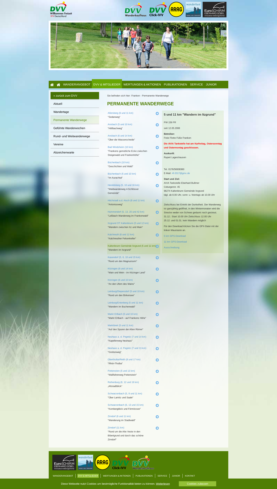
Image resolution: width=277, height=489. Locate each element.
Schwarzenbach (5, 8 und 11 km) (125, 393)
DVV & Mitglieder (107, 84)
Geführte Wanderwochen (69, 128)
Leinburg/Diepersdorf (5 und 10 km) (126, 291)
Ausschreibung (171, 247)
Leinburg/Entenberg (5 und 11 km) (125, 302)
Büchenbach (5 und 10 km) (122, 173)
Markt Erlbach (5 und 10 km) (123, 314)
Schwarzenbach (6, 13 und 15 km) (125, 405)
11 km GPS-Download (175, 241)
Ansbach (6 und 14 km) (120, 135)
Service (196, 84)
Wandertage (61, 111)
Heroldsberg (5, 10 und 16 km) (123, 185)
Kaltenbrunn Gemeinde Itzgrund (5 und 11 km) (132, 245)
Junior (211, 84)
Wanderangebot (76, 84)
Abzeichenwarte (63, 152)
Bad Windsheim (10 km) (120, 147)
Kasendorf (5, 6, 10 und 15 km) (124, 257)
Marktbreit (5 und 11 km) (120, 325)
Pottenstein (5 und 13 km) (121, 370)
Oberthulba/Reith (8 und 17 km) (124, 359)
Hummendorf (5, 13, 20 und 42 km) (126, 211)
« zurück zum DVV (65, 95)
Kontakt (190, 476)
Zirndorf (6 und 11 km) (119, 416)
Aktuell (57, 103)
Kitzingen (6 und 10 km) (120, 280)
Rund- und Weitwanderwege (71, 136)
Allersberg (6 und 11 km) (120, 113)
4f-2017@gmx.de (181, 173)
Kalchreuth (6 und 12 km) (121, 234)
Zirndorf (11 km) (116, 427)
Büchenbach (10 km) (118, 162)
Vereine (58, 144)
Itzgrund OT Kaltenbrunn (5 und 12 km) (128, 223)
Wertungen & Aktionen (142, 84)
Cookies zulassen (197, 483)
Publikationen (175, 84)
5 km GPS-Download (175, 236)
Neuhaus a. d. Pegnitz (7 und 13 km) (127, 348)
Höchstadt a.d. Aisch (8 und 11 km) (126, 200)
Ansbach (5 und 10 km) (120, 124)
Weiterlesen (163, 483)
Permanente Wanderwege (70, 120)
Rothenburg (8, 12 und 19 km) (123, 382)
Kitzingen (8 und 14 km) (120, 268)
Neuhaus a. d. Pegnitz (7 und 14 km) (127, 336)
